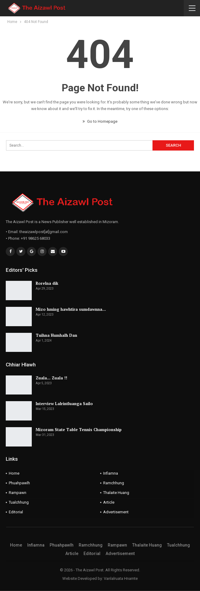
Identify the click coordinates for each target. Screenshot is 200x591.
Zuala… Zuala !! (51, 378)
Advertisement (116, 512)
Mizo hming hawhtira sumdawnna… (71, 309)
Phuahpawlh (19, 483)
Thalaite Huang (116, 492)
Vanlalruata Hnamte (121, 578)
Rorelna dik (47, 283)
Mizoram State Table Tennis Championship (79, 429)
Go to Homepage (100, 121)
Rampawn (17, 492)
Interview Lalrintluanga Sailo (64, 403)
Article (108, 502)
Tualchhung (19, 502)
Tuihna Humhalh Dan (56, 335)
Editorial (16, 512)
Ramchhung (113, 483)
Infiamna (110, 473)
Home (14, 473)
